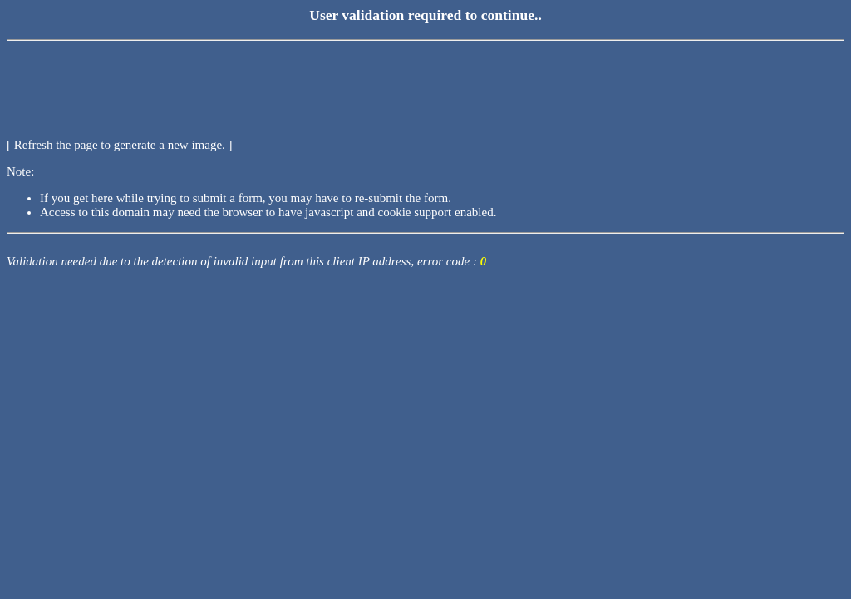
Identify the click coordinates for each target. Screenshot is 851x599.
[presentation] (133, 79)
